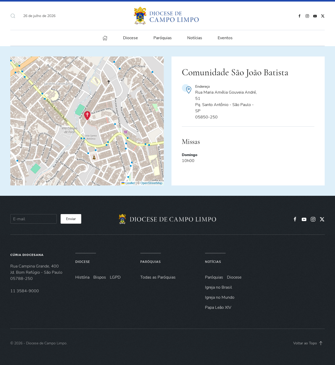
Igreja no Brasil (218, 287)
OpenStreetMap (151, 183)
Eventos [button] (225, 38)
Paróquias (162, 38)
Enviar (71, 218)
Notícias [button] (194, 38)
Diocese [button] (130, 38)
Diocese (82, 262)
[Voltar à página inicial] (167, 16)
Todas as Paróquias (158, 277)
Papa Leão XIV (218, 307)
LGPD (115, 277)
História (82, 277)
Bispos (99, 277)
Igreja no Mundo (219, 297)
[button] (12, 15)
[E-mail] (33, 219)
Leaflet (128, 183)
